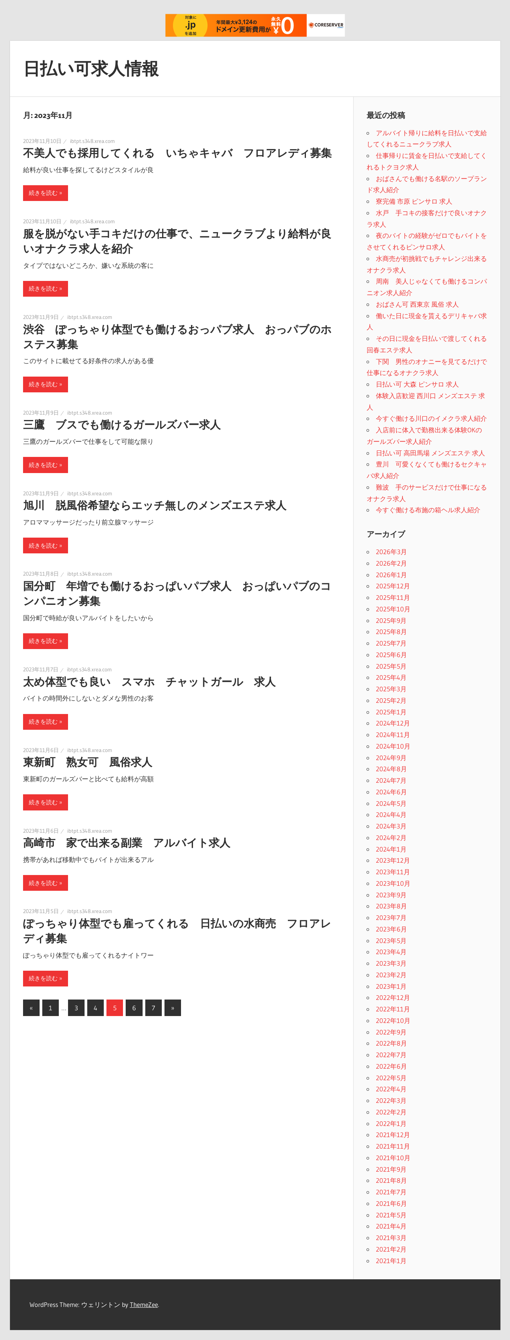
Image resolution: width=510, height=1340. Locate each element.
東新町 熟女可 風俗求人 (87, 762)
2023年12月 (393, 860)
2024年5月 (391, 803)
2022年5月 (391, 1078)
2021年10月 (393, 1158)
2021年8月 (391, 1180)
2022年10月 (393, 1020)
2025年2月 (391, 700)
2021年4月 (391, 1226)
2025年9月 (391, 620)
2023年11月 (393, 872)
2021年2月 (391, 1249)
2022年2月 (391, 1112)
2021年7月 (391, 1192)
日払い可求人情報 (91, 68)
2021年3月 (391, 1238)
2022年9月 (391, 1032)
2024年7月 (391, 780)
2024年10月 (393, 746)
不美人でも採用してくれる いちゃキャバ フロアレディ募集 (177, 152)
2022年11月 (393, 1009)
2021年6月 (391, 1203)
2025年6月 (391, 655)
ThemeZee (144, 1304)
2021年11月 (393, 1146)
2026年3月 (391, 552)
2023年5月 (391, 941)
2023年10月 (393, 883)
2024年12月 (393, 723)
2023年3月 (391, 963)
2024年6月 (391, 792)
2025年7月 (391, 643)
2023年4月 (391, 952)
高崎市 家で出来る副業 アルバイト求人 (126, 842)
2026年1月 (391, 575)
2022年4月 (391, 1089)
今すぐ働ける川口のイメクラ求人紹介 (431, 418)
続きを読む (43, 192)
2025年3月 (391, 689)
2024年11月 (393, 735)
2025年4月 (391, 677)
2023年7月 (391, 917)
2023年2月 (391, 975)
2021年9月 (391, 1169)
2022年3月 (391, 1100)
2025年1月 (391, 712)
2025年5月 (391, 666)
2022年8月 (391, 1043)
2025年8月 (391, 632)
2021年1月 (391, 1261)
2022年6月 (391, 1066)
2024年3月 (391, 826)
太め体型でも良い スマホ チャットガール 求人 (149, 681)
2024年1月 (391, 849)
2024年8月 (391, 769)
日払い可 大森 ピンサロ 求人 (417, 384)
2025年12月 (393, 586)
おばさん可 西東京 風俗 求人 (417, 304)
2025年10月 (393, 609)
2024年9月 (391, 758)
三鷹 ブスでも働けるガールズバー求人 (122, 424)
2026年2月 (391, 563)
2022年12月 (393, 997)
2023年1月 (391, 986)
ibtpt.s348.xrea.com (92, 141)
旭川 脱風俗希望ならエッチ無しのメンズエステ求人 (154, 505)
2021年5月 (391, 1215)
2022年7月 (391, 1055)
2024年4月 (391, 814)
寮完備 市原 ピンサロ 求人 (414, 201)
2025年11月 (393, 597)
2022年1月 (391, 1123)
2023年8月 (391, 906)
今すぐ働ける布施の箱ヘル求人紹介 (428, 510)
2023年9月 (391, 895)
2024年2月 (391, 838)
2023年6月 (391, 929)
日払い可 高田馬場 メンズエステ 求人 (430, 453)
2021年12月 (393, 1135)
